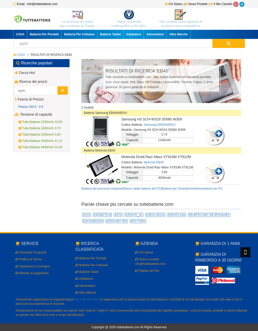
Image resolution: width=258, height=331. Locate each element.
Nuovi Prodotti (196, 4)
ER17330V (138, 221)
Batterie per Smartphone (178, 188)
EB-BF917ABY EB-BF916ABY (209, 215)
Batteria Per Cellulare (79, 34)
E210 (86, 215)
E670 (118, 215)
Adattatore (133, 34)
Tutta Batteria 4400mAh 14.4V (40, 147)
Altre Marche (178, 34)
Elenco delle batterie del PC (142, 188)
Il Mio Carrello (221, 4)
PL (96, 299)
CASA (20, 34)
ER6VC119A (176, 215)
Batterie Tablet (110, 34)
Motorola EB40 (154, 162)
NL (77, 299)
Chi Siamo (173, 4)
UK (84, 299)
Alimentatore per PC (208, 188)
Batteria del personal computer (101, 188)
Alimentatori (155, 34)
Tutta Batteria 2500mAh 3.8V (39, 134)
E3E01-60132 (155, 215)
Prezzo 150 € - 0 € (30, 107)
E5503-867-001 (116, 221)
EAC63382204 (93, 221)
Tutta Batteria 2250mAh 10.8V (40, 122)
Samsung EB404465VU (160, 124)
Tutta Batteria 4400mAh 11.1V (40, 141)
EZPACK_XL (133, 215)
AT (90, 299)
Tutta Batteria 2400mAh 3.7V (39, 128)
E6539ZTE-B (102, 215)
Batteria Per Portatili (44, 34)
